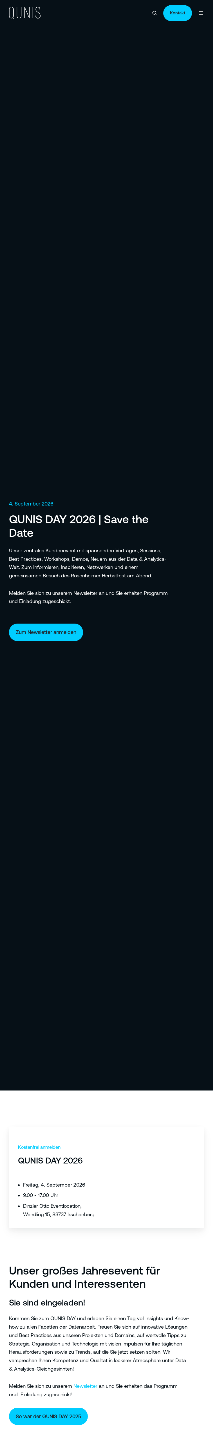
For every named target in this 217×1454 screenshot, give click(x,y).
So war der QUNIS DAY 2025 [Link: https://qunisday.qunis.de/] (48, 1416)
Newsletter (85, 1386)
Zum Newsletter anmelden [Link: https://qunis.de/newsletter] (46, 632)
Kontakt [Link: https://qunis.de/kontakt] (177, 12)
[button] (154, 13)
